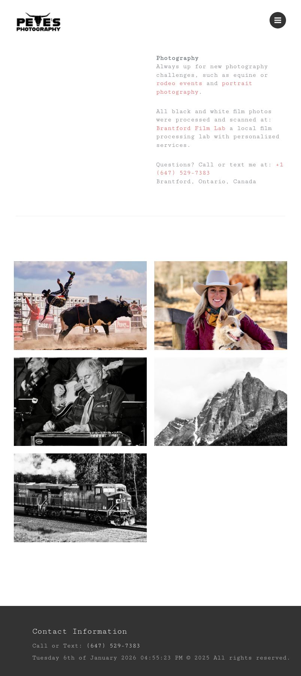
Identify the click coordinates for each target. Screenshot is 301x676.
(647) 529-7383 (113, 645)
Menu (280, 17)
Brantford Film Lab (190, 128)
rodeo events (179, 83)
